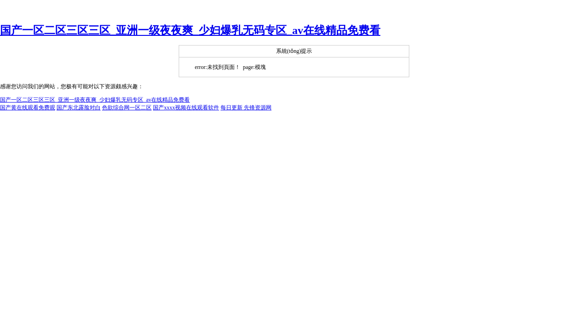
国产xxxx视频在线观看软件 (186, 107)
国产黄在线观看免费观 (27, 107)
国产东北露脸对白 (79, 107)
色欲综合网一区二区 (127, 107)
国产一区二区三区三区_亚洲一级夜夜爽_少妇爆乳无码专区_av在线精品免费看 (190, 30)
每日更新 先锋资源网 (245, 107)
